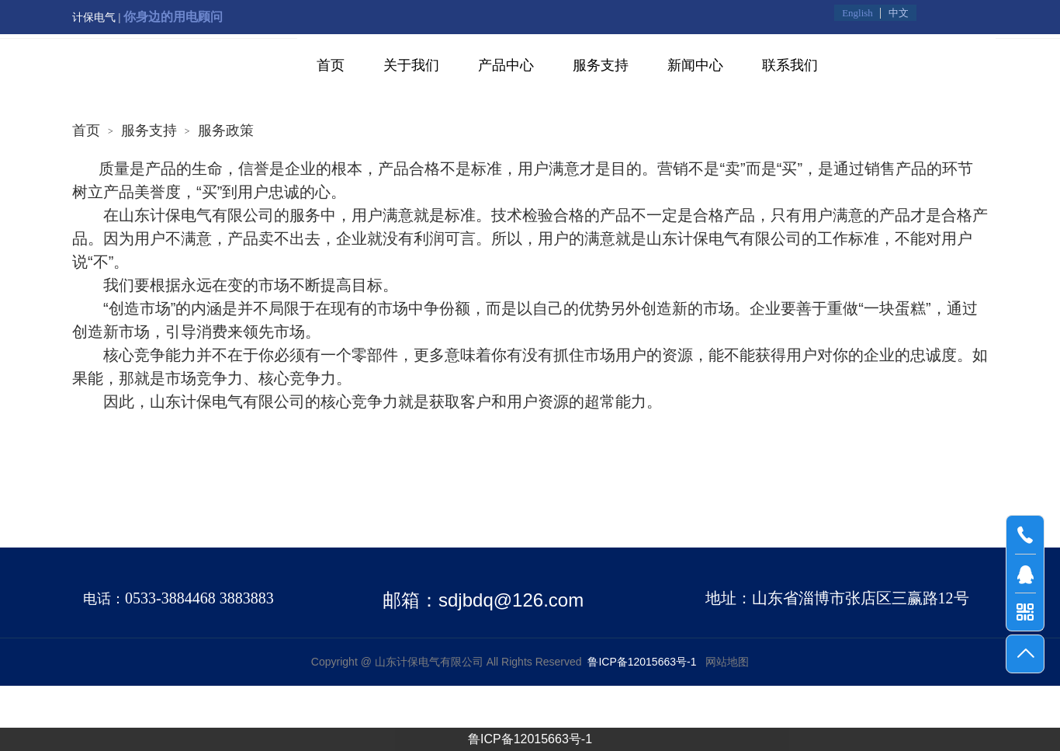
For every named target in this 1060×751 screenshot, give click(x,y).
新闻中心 (695, 65)
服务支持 (601, 65)
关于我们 (411, 65)
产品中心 (506, 65)
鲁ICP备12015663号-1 (530, 739)
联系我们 (790, 65)
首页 (331, 65)
